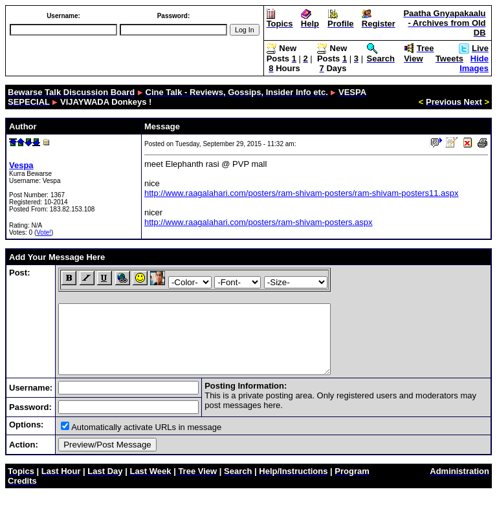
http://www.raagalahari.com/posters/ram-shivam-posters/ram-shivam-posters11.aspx (301, 193)
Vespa (21, 165)
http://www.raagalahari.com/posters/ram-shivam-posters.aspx (258, 222)
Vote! (43, 232)
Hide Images (474, 63)
